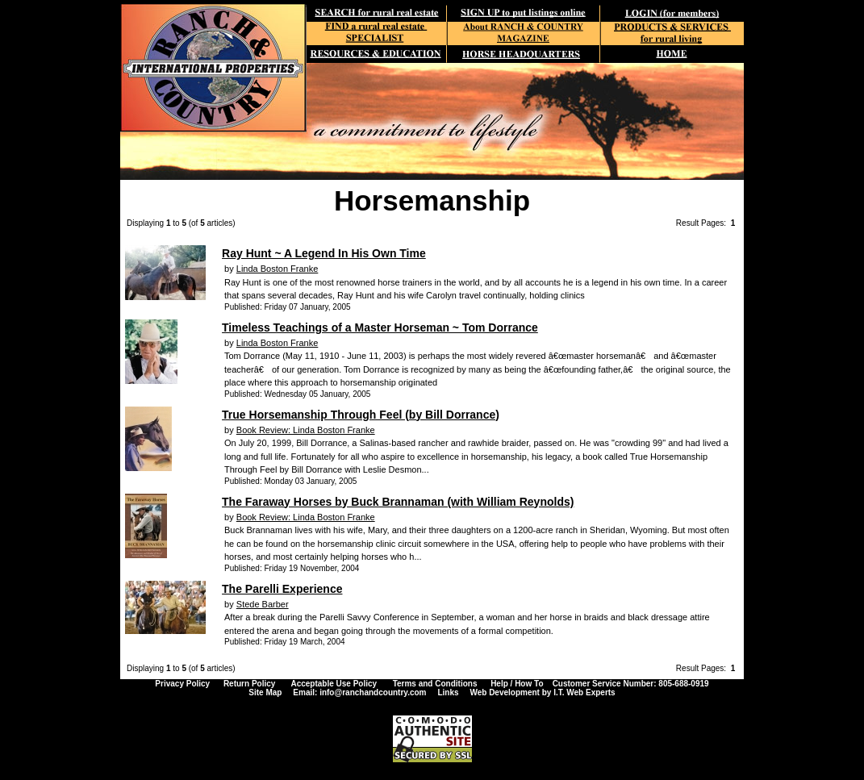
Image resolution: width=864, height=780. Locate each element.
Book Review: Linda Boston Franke (305, 430)
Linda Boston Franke (277, 268)
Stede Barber (262, 604)
